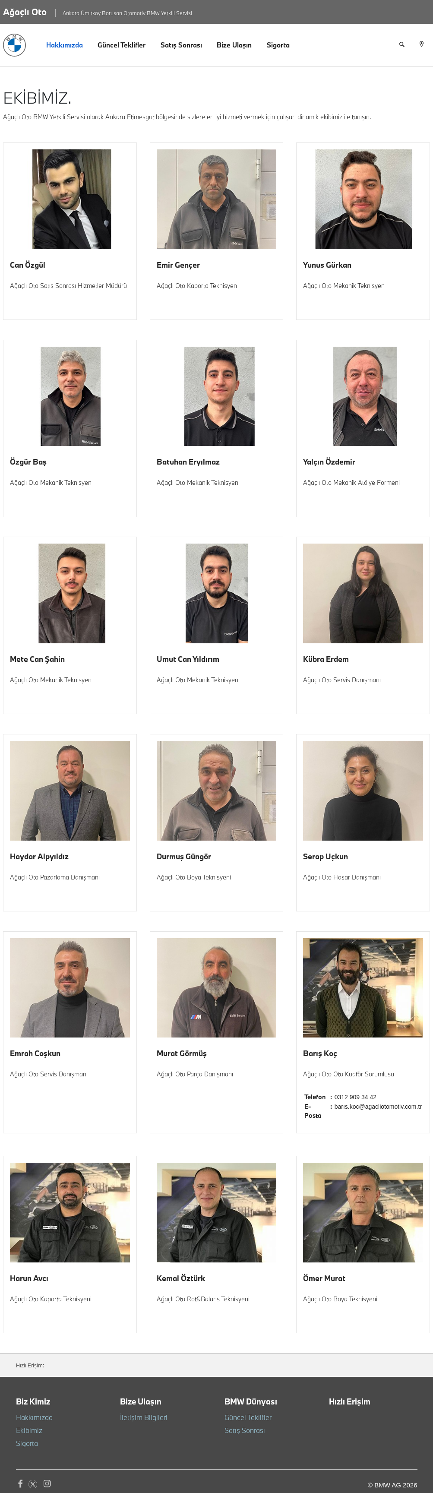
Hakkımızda (64, 45)
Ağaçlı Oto (25, 12)
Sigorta (278, 45)
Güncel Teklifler (121, 45)
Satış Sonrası (181, 45)
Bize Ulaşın (234, 45)
